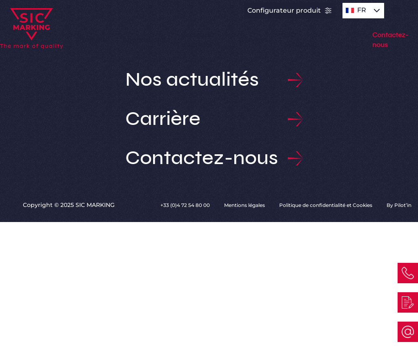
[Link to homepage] (41, 28)
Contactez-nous (209, 158)
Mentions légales (245, 205)
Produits (91, 40)
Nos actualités (209, 80)
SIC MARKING (300, 40)
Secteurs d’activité (197, 40)
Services (254, 40)
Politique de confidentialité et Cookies (326, 205)
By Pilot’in (399, 205)
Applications (143, 40)
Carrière (209, 119)
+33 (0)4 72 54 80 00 (185, 205)
